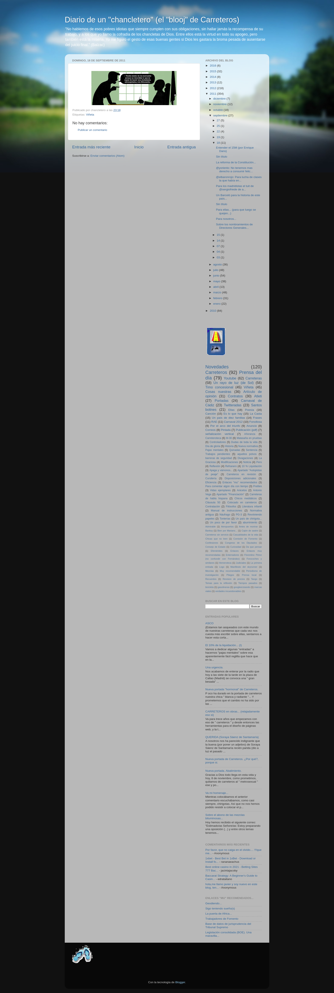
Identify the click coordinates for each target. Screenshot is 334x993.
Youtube (230, 378)
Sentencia (251, 450)
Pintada (226, 429)
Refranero (231, 466)
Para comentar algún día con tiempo (226, 486)
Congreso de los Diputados (241, 542)
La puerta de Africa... (218, 913)
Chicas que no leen (216, 538)
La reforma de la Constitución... (236, 162)
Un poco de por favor (223, 522)
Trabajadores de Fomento (221, 918)
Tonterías (225, 518)
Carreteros (216, 372)
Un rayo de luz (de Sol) (233, 383)
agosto (218, 264)
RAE (214, 421)
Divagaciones (245, 458)
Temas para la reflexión (218, 583)
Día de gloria (212, 446)
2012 (213, 88)
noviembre (220, 104)
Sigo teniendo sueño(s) (220, 908)
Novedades (217, 366)
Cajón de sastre (250, 530)
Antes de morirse (248, 526)
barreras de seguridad (218, 458)
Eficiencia (210, 482)
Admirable (210, 526)
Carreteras (254, 378)
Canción (210, 413)
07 (219, 246)
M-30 (229, 438)
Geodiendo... (213, 903)
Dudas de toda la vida (244, 442)
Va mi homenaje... (216, 793)
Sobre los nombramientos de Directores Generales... (234, 226)
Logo (221, 567)
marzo (217, 292)
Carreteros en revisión (241, 474)
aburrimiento (250, 522)
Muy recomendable (230, 571)
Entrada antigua (181, 147)
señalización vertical (219, 434)
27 (219, 120)
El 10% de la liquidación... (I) (223, 645)
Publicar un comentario (92, 130)
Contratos (235, 396)
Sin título (221, 156)
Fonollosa (255, 421)
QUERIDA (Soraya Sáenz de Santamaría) (232, 737)
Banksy (209, 530)
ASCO (209, 623)
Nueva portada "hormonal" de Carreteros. (231, 689)
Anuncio (251, 425)
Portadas (222, 400)
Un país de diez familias (228, 417)
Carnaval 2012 (233, 421)
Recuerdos (210, 579)
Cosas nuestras (218, 392)
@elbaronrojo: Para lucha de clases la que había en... (239, 178)
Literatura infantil (252, 506)
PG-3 (239, 514)
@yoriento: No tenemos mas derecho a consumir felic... (234, 169)
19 (219, 137)
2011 (213, 93)
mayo (217, 281)
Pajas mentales (214, 450)
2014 (213, 76)
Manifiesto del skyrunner (243, 567)
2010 (213, 310)
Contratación (212, 506)
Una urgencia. (214, 667)
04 (219, 251)
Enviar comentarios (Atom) (108, 155)
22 (219, 131)
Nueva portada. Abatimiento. (223, 770)
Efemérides (216, 551)
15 (219, 234)
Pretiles (257, 486)
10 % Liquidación (252, 466)
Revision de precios (234, 579)
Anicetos (242, 490)
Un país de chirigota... (249, 518)
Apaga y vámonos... (221, 470)
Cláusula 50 (212, 502)
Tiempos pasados (248, 583)
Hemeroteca (225, 563)
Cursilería (210, 478)
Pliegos (230, 575)
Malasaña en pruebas (249, 438)
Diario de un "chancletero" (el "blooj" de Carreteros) (152, 19)
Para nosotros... (226, 218)
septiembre (220, 115)
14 (219, 240)
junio (216, 275)
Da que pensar (254, 547)
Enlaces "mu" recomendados (240, 482)
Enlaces (234, 551)
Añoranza (249, 434)
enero (217, 303)
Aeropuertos (227, 526)
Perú (259, 462)
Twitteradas (233, 405)
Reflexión (214, 466)
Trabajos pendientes (217, 454)
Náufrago (225, 514)
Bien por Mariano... (227, 530)
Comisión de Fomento (245, 538)
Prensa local (249, 575)
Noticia (247, 462)
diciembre (219, 98)
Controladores (218, 442)
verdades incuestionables (228, 591)
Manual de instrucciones (226, 510)
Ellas (231, 409)
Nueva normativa (248, 446)
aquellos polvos (246, 454)
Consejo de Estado (215, 547)
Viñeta (90, 114)
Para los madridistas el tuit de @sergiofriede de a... (235, 187)
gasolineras (223, 587)
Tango (254, 579)
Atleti (258, 396)
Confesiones (211, 542)
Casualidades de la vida (245, 534)
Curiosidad (235, 547)
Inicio (139, 147)
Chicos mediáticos (246, 498)
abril (216, 286)
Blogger (180, 982)
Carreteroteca (213, 438)
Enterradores (232, 555)
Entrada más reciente (91, 147)
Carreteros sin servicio (217, 534)
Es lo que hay (232, 413)
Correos (210, 429)
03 (219, 257)
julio (216, 270)
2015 (213, 71)
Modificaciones (229, 462)
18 (219, 142)
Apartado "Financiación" (230, 494)
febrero (218, 298)
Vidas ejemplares (220, 490)
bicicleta (209, 587)
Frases (257, 417)
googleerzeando (242, 587)
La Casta (256, 413)
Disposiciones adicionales (240, 478)
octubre (218, 109)
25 (219, 125)
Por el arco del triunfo (225, 425)
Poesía (249, 409)
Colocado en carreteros (242, 502)
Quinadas (234, 450)
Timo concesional (219, 387)
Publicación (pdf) (246, 429)
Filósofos (231, 506)
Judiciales (241, 563)
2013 (213, 82)
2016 (213, 65)
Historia (229, 446)
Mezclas (209, 571)
